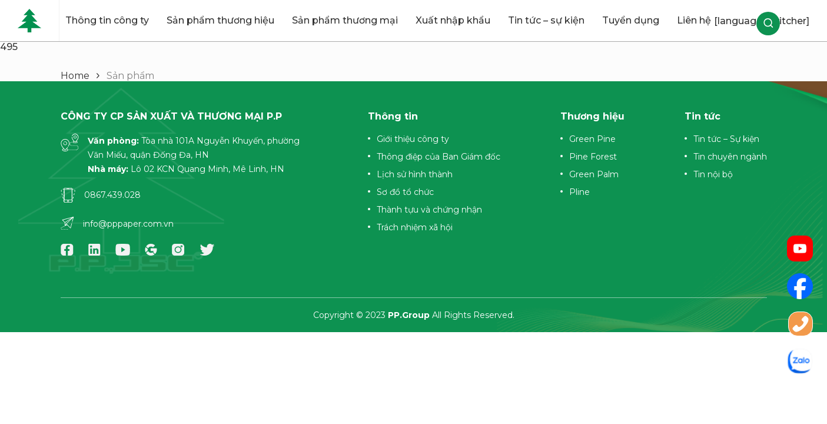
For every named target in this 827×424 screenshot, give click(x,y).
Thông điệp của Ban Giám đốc (438, 156)
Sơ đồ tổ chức (405, 192)
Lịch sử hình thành (415, 174)
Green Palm (594, 174)
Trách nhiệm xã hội (415, 227)
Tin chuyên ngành (730, 156)
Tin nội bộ (713, 174)
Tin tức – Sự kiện (726, 139)
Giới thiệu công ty (413, 139)
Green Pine (592, 139)
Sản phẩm (130, 75)
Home (75, 75)
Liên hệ (694, 20)
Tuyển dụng (630, 20)
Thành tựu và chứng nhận (429, 209)
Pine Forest (593, 156)
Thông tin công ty (107, 20)
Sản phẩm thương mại (345, 20)
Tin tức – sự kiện (546, 20)
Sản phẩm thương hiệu (220, 20)
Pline (579, 192)
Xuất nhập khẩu (453, 20)
